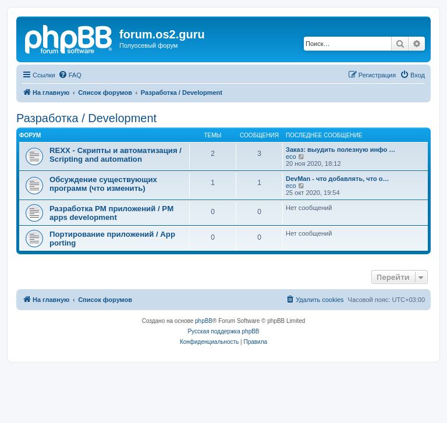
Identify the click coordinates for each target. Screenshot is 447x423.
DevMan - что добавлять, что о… (337, 178)
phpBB (203, 321)
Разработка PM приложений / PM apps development (111, 213)
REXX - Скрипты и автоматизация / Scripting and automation (115, 154)
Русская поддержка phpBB (223, 331)
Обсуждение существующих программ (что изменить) (103, 184)
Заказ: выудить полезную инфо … (340, 149)
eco (291, 156)
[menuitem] (69, 75)
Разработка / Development (86, 118)
